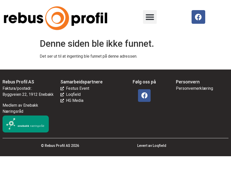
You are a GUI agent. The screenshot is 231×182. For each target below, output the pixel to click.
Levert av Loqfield (151, 146)
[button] (150, 17)
